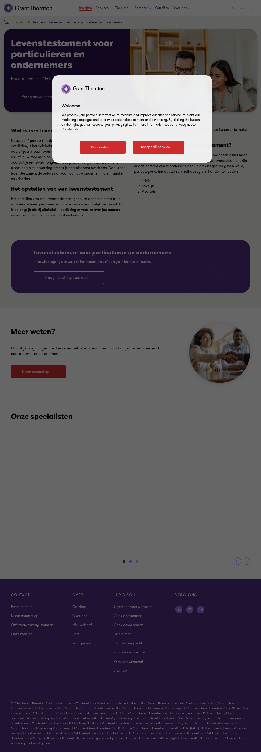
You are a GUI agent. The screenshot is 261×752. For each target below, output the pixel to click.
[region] (132, 119)
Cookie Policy (71, 129)
